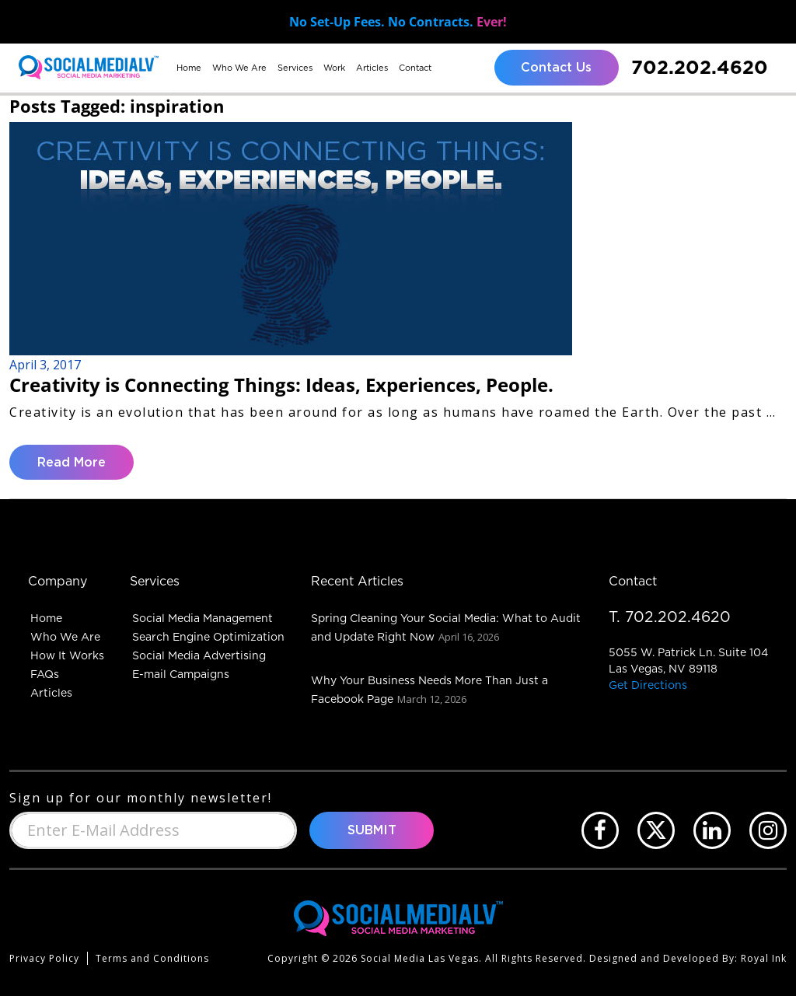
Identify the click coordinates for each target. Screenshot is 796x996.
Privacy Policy (44, 958)
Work (334, 67)
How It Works (67, 655)
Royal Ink (764, 958)
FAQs (44, 674)
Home (188, 67)
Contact (415, 67)
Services (295, 67)
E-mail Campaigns (180, 674)
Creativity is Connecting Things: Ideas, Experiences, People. (281, 384)
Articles (372, 67)
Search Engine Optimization (208, 637)
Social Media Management (202, 618)
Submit (371, 830)
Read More (71, 462)
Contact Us (556, 67)
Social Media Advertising (199, 655)
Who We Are (239, 67)
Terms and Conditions (152, 958)
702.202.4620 (699, 67)
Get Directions (648, 685)
